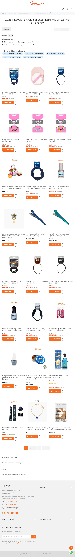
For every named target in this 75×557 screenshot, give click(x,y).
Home (4, 13)
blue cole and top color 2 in (34, 54)
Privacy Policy (17, 543)
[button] (15, 102)
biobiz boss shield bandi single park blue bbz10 (18, 42)
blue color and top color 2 (55, 54)
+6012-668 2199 (11, 504)
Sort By (51, 30)
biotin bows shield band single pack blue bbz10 (18, 45)
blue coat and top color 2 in (12, 54)
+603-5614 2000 (11, 501)
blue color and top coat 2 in (33, 57)
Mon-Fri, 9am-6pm (12, 508)
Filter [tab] (6, 29)
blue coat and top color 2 (12, 57)
